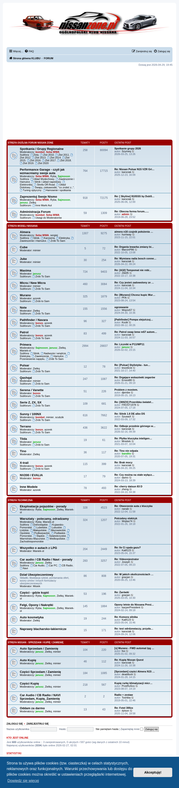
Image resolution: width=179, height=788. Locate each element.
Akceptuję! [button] (153, 772)
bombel (40, 152)
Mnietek (126, 441)
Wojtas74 (127, 521)
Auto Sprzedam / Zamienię (39, 648)
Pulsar (24, 365)
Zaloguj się (15, 723)
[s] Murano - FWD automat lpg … (134, 648)
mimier (37, 250)
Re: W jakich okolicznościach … (134, 574)
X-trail (24, 463)
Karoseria (48, 238)
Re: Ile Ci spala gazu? (127, 547)
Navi (24, 568)
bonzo (39, 323)
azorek (37, 298)
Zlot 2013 (39, 157)
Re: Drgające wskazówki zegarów (134, 377)
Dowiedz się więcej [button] (23, 781)
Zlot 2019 (27, 163)
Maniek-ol (25, 350)
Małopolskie (38, 530)
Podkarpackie (40, 533)
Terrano (25, 426)
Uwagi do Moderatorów (47, 217)
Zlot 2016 (34, 160)
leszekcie (127, 367)
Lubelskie (40, 527)
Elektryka (63, 238)
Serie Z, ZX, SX (30, 402)
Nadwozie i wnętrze (53, 353)
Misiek (36, 586)
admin (125, 214)
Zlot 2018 (64, 160)
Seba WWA (52, 152)
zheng (125, 489)
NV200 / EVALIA (31, 475)
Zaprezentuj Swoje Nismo (38, 196)
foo (123, 651)
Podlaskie (58, 533)
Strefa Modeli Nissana (23, 226)
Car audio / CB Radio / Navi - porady (46, 559)
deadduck (127, 674)
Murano (25, 295)
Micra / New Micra (33, 283)
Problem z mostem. (126, 389)
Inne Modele (29, 487)
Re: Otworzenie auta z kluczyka (133, 506)
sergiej (54, 235)
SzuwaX (126, 416)
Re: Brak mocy (123, 462)
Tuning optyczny (30, 190)
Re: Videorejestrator (126, 559)
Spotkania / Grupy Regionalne (42, 149)
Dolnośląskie (39, 524)
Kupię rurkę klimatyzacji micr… (133, 683)
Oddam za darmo (32, 708)
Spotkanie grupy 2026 (127, 148)
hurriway (126, 234)
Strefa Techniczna (20, 500)
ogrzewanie (121, 307)
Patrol (24, 332)
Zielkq (32, 202)
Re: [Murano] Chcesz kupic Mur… (134, 294)
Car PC (51, 565)
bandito (126, 453)
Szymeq (126, 151)
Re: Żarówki (121, 592)
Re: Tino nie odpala (126, 450)
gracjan (126, 577)
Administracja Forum (35, 211)
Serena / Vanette (32, 390)
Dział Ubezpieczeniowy (36, 574)
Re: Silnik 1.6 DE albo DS (129, 413)
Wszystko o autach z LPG (38, 548)
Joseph (126, 562)
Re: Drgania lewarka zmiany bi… (134, 246)
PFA (124, 297)
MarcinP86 (128, 249)
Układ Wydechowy (42, 179)
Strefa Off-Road (44, 184)
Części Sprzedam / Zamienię (40, 672)
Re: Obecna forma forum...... (131, 211)
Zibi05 (125, 273)
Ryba (53, 176)
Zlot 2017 (49, 160)
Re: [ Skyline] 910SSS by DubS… (134, 196)
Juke (23, 259)
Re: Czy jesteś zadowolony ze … (134, 282)
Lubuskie (55, 527)
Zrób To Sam (56, 240)
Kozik (125, 322)
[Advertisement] (89, 103)
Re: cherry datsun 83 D (128, 486)
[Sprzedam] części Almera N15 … (134, 671)
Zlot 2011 (62, 154)
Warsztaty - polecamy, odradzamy (44, 518)
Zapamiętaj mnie (131, 729)
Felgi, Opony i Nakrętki (36, 605)
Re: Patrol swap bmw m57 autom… (135, 331)
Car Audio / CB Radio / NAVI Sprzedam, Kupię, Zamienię (40, 696)
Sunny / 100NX (30, 414)
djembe (126, 392)
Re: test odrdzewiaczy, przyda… (133, 628)
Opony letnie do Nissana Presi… (134, 604)
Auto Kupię (28, 660)
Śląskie (39, 535)
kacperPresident (131, 607)
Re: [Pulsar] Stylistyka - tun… (132, 365)
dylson (125, 710)
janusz (24, 202)
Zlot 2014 (54, 157)
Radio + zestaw (123, 694)
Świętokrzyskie (56, 535)
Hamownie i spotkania (57, 190)
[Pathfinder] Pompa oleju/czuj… (133, 319)
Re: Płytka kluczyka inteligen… (133, 438)
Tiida (23, 438)
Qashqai (26, 377)
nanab (125, 508)
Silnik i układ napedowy (46, 181)
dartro (125, 477)
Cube (24, 247)
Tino (23, 451)
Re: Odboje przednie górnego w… (135, 426)
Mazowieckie (57, 530)
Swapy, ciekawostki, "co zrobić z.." (53, 187)
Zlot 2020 (42, 163)
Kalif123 (126, 550)
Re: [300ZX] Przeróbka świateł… (134, 402)
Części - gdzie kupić (34, 592)
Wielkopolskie (56, 538)
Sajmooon (64, 176)
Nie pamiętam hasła (107, 729)
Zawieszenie (40, 356)
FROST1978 (129, 404)
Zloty (34, 154)
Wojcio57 (127, 310)
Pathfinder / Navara (34, 320)
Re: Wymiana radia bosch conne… (135, 258)
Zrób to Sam (40, 301)
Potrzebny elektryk (125, 518)
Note (23, 307)
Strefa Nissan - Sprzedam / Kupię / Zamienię (36, 642)
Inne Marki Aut (42, 205)
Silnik (34, 238)
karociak (126, 172)
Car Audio (37, 565)
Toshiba (126, 697)
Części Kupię (29, 683)
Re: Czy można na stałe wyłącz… (134, 474)
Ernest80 (127, 380)
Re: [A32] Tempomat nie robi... (132, 270)
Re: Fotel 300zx (123, 707)
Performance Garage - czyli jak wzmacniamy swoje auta (42, 171)
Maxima (25, 270)
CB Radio (66, 565)
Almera (25, 232)
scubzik (59, 417)
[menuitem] (29, 51)
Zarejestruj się (37, 723)
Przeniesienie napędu (44, 357)
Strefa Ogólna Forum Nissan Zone (30, 142)
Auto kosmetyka (32, 617)
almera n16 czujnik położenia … (133, 231)
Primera (25, 344)
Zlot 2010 (47, 154)
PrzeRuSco (128, 686)
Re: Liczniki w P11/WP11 (129, 344)
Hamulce (56, 356)
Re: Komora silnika (126, 617)
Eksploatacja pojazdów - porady (43, 506)
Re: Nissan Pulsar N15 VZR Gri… (134, 169)
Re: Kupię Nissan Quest (129, 659)
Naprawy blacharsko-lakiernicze (43, 629)
